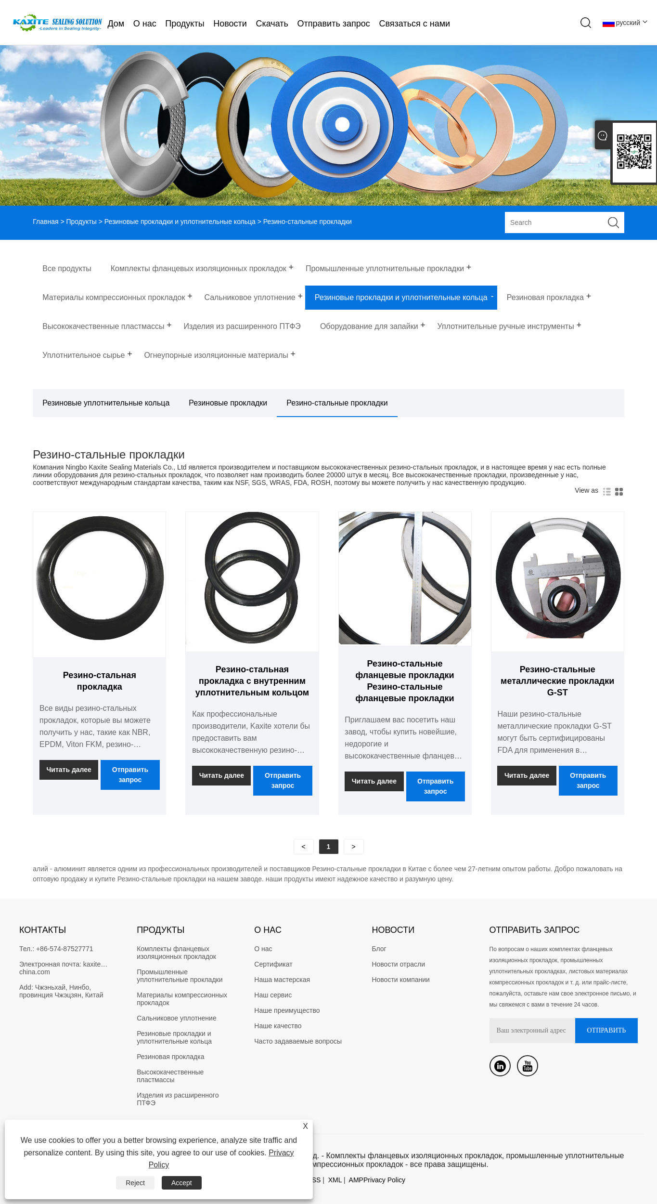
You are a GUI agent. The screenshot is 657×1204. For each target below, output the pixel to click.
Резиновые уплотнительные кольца (105, 403)
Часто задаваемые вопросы (298, 1041)
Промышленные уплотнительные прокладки (179, 975)
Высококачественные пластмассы (171, 1076)
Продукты (184, 23)
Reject (135, 1183)
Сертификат (273, 964)
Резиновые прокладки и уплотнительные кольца (180, 221)
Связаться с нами (414, 23)
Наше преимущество (287, 1010)
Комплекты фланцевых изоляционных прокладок (176, 952)
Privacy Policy (384, 1180)
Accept (181, 1183)
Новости (230, 23)
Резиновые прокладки (228, 403)
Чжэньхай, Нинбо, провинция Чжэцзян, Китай (61, 991)
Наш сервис (273, 995)
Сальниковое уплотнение (177, 1018)
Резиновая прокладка (170, 1056)
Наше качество (277, 1026)
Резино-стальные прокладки (336, 403)
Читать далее (69, 769)
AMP (356, 1180)
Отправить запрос (333, 23)
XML (335, 1180)
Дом (115, 23)
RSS (314, 1180)
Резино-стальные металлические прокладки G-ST (557, 681)
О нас (144, 23)
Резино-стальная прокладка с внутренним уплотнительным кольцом (252, 681)
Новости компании (401, 979)
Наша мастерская (282, 979)
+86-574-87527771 (64, 949)
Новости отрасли (398, 964)
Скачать (272, 23)
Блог (379, 949)
